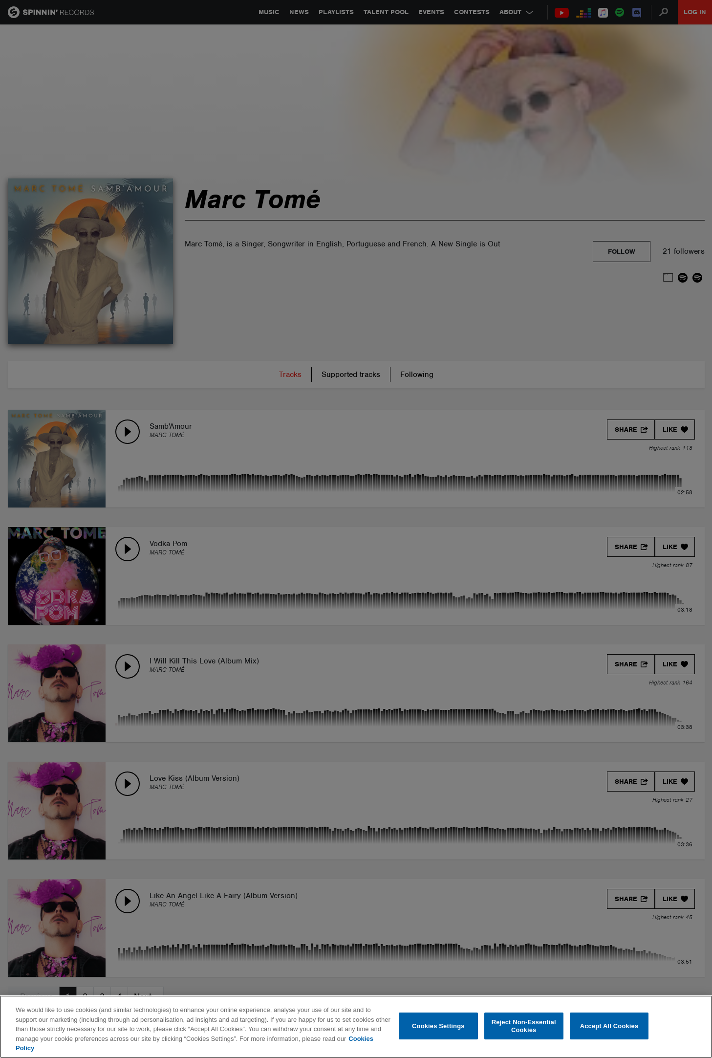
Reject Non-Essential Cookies (524, 1026)
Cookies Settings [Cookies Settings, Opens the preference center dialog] (438, 1026)
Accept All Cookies (609, 1026)
